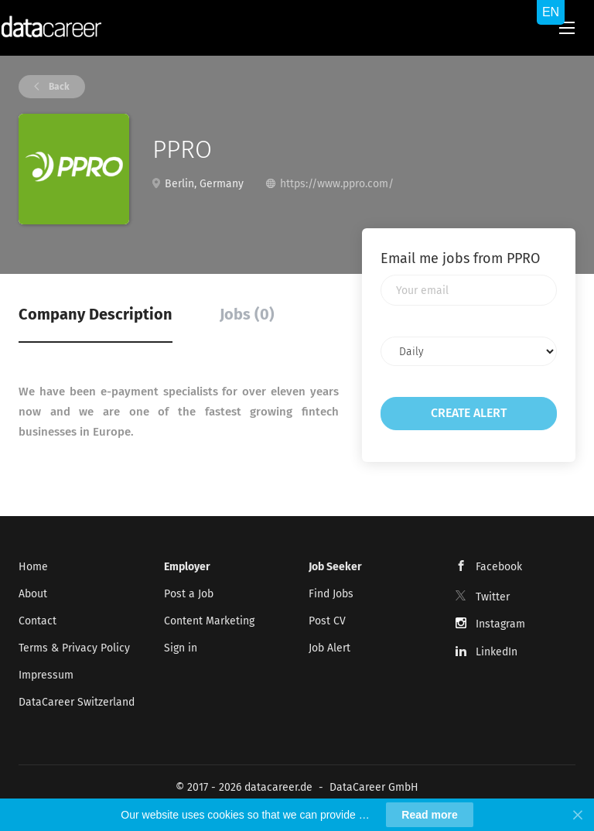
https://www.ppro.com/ (337, 183)
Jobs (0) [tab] (247, 314)
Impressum (46, 675)
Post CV (327, 621)
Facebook (499, 566)
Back (58, 86)
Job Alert (329, 648)
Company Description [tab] (95, 314)
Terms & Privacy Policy (74, 648)
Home (33, 566)
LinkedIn (496, 651)
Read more (429, 815)
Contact (37, 621)
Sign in (180, 648)
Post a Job (188, 593)
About (33, 593)
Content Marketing (209, 621)
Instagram (500, 624)
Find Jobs (331, 593)
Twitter (493, 597)
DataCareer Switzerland (77, 702)
